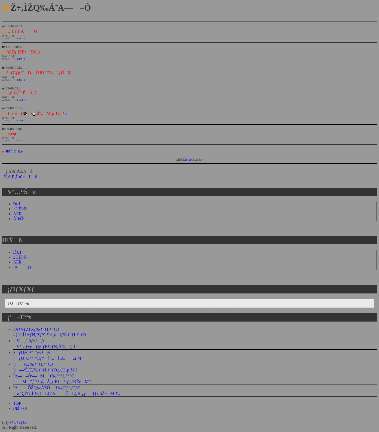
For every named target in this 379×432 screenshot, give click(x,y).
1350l (22, 120)
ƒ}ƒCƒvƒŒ (17, 422)
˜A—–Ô (22, 267)
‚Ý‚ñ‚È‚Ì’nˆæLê (19, 177)
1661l (22, 140)
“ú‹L (17, 204)
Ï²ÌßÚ (189, 159)
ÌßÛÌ (17, 252)
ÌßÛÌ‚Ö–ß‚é (14, 151)
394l (22, 38)
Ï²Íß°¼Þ (20, 408)
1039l (22, 99)
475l (22, 59)
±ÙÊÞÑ (20, 208)
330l (22, 80)
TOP (17, 403)
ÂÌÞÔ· (18, 218)
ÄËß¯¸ (19, 213)
